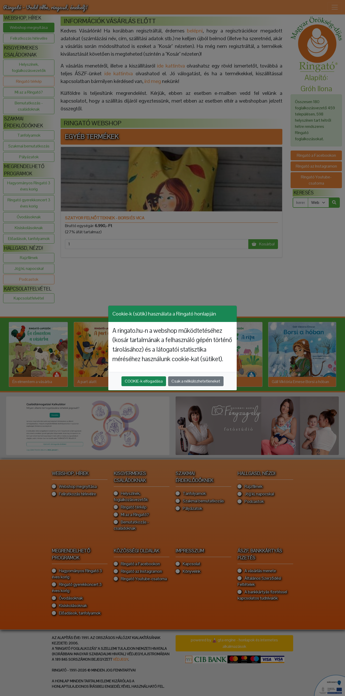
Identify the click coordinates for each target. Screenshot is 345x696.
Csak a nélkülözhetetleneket (195, 381)
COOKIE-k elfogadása (144, 381)
